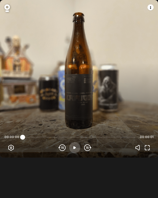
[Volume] (139, 147)
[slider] (22, 137)
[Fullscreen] (147, 147)
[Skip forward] (87, 147)
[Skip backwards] (62, 147)
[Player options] (11, 148)
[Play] (74, 147)
